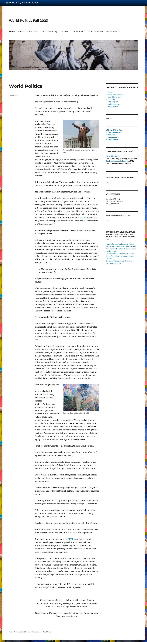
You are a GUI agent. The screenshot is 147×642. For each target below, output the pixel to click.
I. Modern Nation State (114, 130)
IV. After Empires (112, 137)
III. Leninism (111, 135)
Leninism (65, 31)
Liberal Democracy (49, 31)
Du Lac (82, 217)
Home (12, 31)
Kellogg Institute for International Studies (121, 246)
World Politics (25, 86)
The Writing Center (113, 156)
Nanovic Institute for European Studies (120, 244)
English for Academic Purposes (117, 161)
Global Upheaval (95, 31)
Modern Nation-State (27, 31)
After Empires (78, 31)
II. (107, 132)
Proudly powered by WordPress (39, 632)
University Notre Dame (21, 3)
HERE (70, 539)
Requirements (113, 31)
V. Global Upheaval (112, 140)
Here (107, 182)
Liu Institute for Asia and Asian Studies (120, 254)
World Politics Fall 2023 (28, 21)
